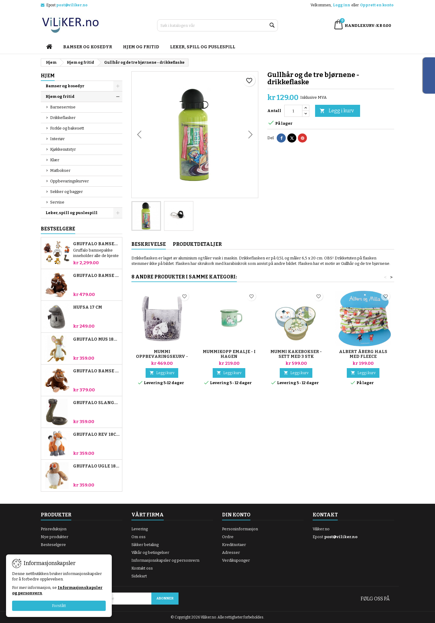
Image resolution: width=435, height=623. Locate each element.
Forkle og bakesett (67, 128)
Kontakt (325, 515)
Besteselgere (53, 544)
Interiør (57, 138)
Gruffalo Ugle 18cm (96, 466)
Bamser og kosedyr (87, 47)
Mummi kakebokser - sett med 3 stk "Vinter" (296, 356)
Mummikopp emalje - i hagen (229, 354)
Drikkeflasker (63, 117)
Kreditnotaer (234, 544)
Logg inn (341, 5)
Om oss (138, 537)
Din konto (236, 515)
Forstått (59, 605)
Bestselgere (58, 229)
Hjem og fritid (141, 47)
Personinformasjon (240, 529)
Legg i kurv (337, 111)
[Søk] (217, 25)
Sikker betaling (145, 544)
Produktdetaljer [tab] (197, 244)
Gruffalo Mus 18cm (96, 339)
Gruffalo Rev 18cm (96, 434)
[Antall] (293, 111)
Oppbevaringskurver (69, 181)
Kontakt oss (142, 568)
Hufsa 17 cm (87, 307)
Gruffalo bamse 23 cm (96, 275)
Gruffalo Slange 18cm (96, 402)
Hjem (48, 76)
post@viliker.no (72, 5)
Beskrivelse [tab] (148, 244)
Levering (139, 529)
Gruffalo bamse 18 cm (96, 371)
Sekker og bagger (66, 191)
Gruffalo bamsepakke (96, 244)
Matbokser (60, 170)
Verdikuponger (236, 560)
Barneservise (63, 107)
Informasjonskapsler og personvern (165, 560)
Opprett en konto (377, 5)
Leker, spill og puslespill (202, 47)
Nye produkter (54, 537)
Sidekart (139, 576)
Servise (57, 202)
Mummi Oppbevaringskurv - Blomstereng (162, 356)
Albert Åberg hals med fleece (363, 354)
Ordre (228, 537)
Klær (54, 160)
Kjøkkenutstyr (63, 149)
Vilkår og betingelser (150, 552)
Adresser (231, 552)
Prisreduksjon (53, 529)
